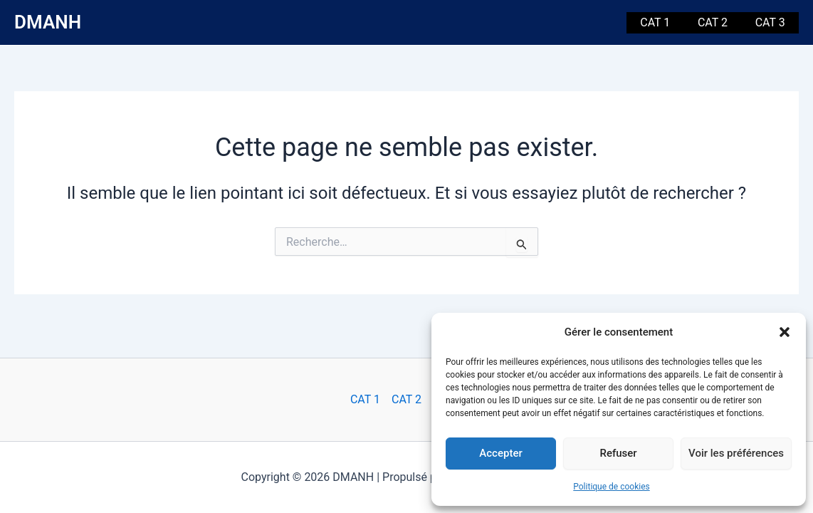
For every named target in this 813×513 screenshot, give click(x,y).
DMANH (47, 22)
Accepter (500, 453)
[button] (784, 332)
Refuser (617, 453)
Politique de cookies (611, 487)
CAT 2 (720, 22)
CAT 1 (667, 22)
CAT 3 (772, 22)
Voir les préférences (736, 453)
